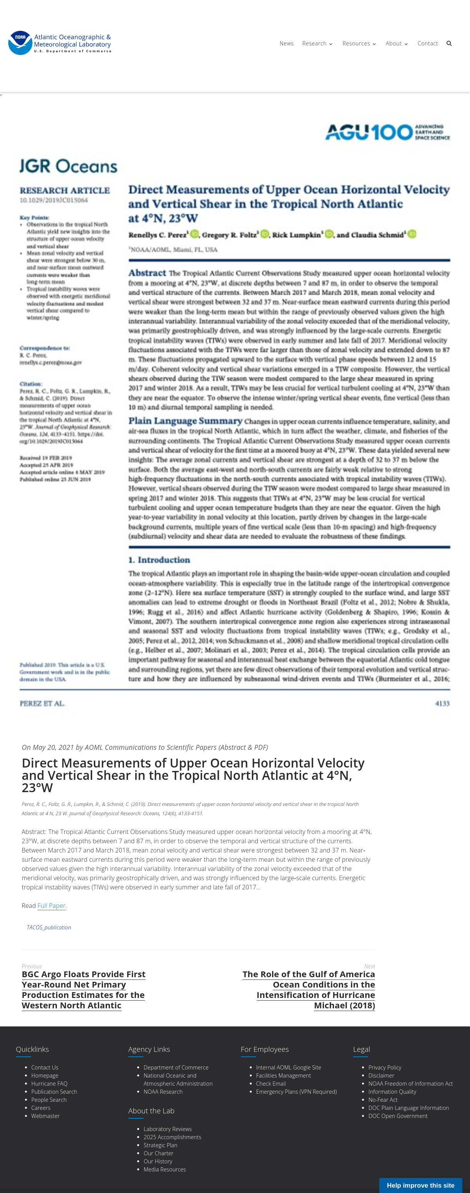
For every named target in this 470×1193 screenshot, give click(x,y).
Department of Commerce (176, 1067)
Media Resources (165, 1169)
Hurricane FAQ (50, 1083)
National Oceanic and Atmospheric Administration (178, 1079)
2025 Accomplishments (172, 1136)
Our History (158, 1161)
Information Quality (392, 1091)
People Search (49, 1099)
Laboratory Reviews (168, 1128)
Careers (41, 1107)
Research (314, 43)
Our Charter (158, 1152)
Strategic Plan (161, 1144)
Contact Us (45, 1067)
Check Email (271, 1083)
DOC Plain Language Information (409, 1107)
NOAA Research (163, 1091)
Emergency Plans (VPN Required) (296, 1091)
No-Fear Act (383, 1099)
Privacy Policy (385, 1067)
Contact (427, 43)
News (286, 43)
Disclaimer (381, 1075)
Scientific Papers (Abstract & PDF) (219, 747)
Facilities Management (283, 1075)
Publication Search (54, 1091)
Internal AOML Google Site (289, 1067)
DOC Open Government (398, 1115)
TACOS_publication (49, 927)
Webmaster (46, 1115)
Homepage (45, 1075)
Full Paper (52, 905)
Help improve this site (421, 1185)
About (393, 43)
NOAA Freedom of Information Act (411, 1083)
